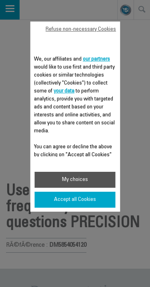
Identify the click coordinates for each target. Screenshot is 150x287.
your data (64, 91)
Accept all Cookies (75, 199)
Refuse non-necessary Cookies (81, 29)
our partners (96, 59)
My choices (75, 180)
